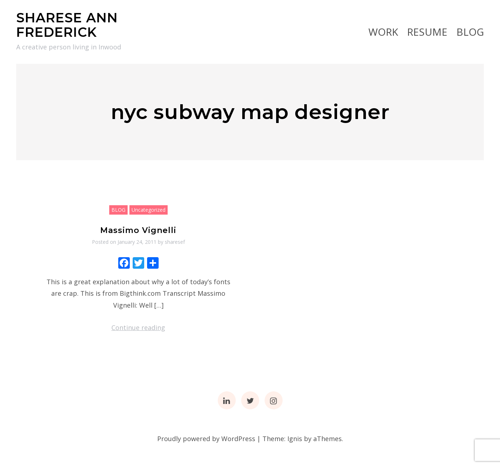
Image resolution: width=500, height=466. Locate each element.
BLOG (470, 32)
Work (383, 32)
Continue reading (138, 327)
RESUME (427, 32)
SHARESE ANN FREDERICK (67, 25)
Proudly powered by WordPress (206, 438)
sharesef (175, 241)
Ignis (294, 438)
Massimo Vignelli (138, 230)
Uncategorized (148, 209)
